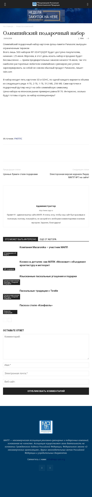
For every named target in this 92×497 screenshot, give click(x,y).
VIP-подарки (9, 269)
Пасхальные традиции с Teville (39, 290)
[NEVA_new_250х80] (46, 16)
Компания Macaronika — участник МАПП (44, 247)
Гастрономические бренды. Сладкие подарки (11, 282)
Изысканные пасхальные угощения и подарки (48, 276)
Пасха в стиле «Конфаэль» (36, 305)
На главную (8, 26)
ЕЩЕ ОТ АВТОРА (48, 239)
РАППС (18, 138)
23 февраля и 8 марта (10, 254)
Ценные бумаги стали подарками (20, 174)
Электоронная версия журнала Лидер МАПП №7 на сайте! (69, 176)
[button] (88, 4)
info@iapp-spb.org (56, 459)
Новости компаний (24, 26)
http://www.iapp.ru (46, 210)
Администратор (46, 205)
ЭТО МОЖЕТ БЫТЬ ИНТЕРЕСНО (20, 239)
